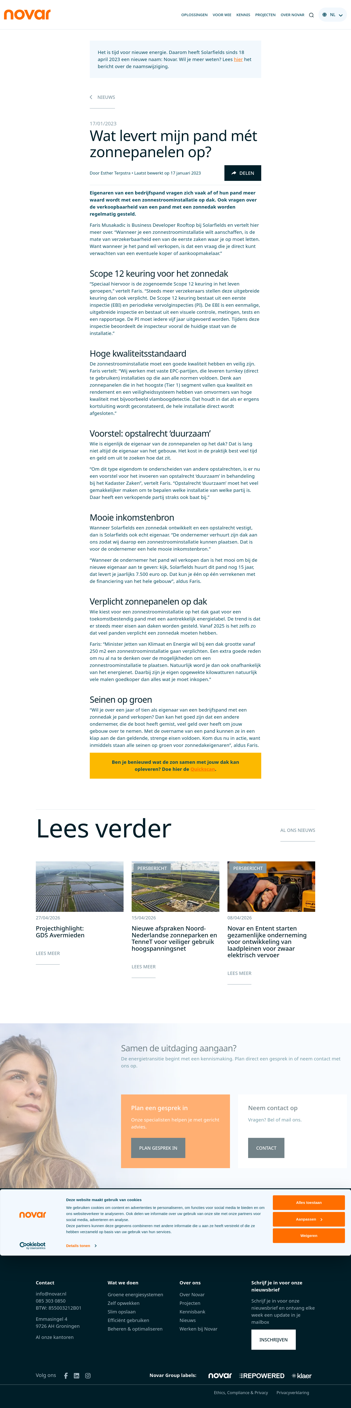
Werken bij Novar (199, 1329)
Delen (242, 173)
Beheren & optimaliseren (135, 1329)
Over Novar (292, 14)
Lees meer (48, 953)
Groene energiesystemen (135, 1294)
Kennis (243, 14)
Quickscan (202, 769)
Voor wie (222, 14)
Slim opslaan (122, 1311)
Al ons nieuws (297, 830)
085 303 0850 (51, 1301)
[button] (311, 14)
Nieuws (103, 97)
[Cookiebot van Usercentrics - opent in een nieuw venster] (33, 1398)
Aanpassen (309, 1371)
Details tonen (78, 1398)
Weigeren (308, 1388)
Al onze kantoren (55, 1337)
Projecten (265, 14)
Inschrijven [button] (274, 1339)
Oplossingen (194, 14)
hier (238, 59)
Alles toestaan (309, 1355)
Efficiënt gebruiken (128, 1320)
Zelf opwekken (124, 1303)
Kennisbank (192, 1311)
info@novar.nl (51, 1293)
